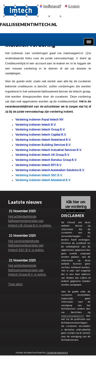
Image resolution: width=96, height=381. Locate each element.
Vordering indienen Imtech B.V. (35, 124)
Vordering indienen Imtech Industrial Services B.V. (48, 149)
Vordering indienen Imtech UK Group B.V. (42, 154)
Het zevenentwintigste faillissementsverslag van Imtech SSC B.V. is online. (26, 245)
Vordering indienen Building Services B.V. (43, 144)
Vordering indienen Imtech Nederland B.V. (43, 139)
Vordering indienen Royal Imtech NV (39, 119)
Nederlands (52, 6)
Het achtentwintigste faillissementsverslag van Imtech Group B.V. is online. (27, 270)
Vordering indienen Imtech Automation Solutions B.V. (49, 170)
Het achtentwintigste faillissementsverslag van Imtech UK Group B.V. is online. (30, 221)
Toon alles (15, 284)
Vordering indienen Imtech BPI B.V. (38, 164)
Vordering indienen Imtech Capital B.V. (40, 134)
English (74, 6)
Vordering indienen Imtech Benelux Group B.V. (46, 159)
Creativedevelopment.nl (57, 353)
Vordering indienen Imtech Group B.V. (40, 129)
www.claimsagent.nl (72, 315)
